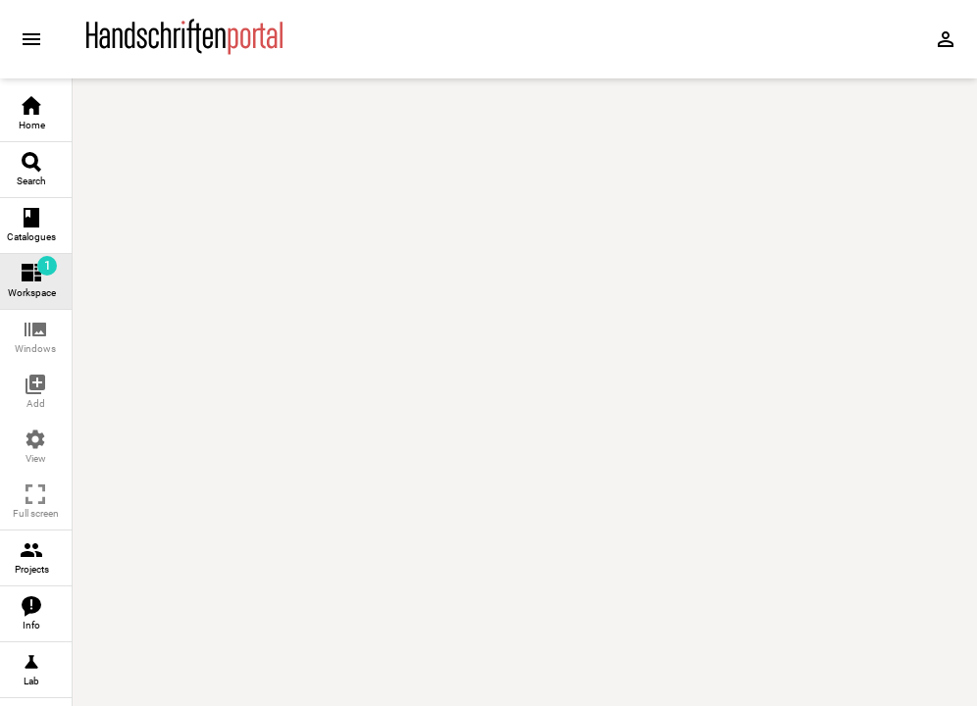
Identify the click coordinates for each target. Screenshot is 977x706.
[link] (36, 114)
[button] (36, 338)
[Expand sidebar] (31, 39)
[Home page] (184, 50)
